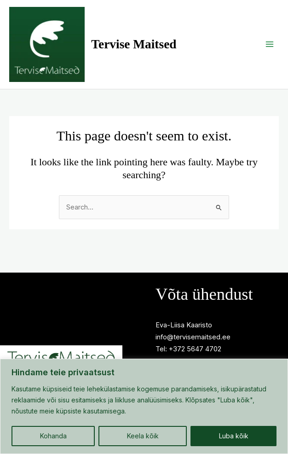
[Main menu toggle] (269, 52)
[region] (144, 406)
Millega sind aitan (66, 335)
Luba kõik (233, 436)
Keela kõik (143, 436)
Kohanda (53, 436)
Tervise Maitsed (153, 52)
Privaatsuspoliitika (66, 323)
